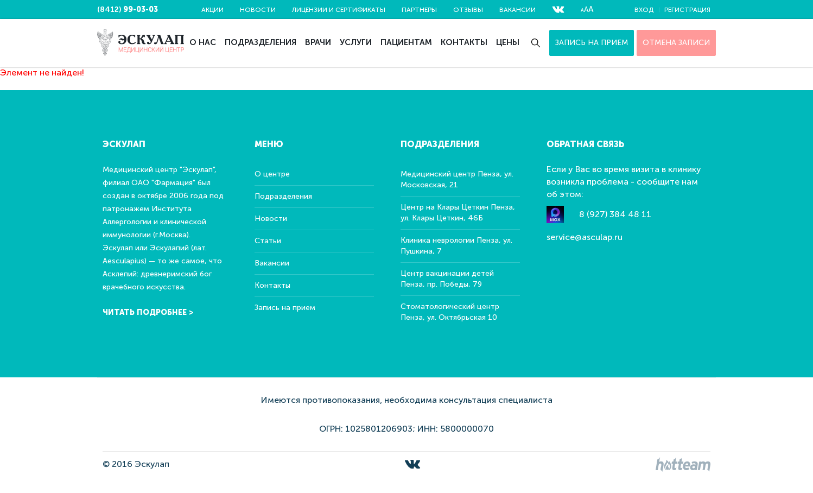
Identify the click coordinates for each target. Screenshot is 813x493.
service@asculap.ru (585, 237)
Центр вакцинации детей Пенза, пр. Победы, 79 (447, 279)
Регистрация (687, 10)
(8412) (127, 9)
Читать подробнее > (148, 312)
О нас (202, 42)
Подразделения (260, 42)
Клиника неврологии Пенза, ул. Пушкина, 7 (456, 246)
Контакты (464, 42)
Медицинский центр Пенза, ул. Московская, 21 (457, 179)
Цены (507, 42)
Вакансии (517, 10)
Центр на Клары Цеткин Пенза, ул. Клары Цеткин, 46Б (458, 213)
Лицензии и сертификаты (338, 10)
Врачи (318, 42)
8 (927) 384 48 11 (615, 214)
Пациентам (406, 42)
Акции (212, 10)
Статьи (268, 240)
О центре (272, 174)
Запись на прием (591, 42)
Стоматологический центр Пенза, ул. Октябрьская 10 (450, 312)
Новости (258, 10)
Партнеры (419, 10)
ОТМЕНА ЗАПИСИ (676, 42)
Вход (643, 10)
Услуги (356, 42)
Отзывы (468, 10)
